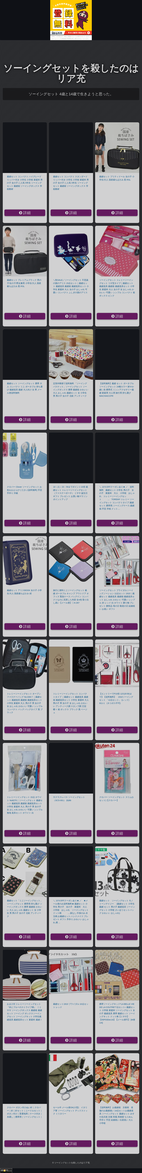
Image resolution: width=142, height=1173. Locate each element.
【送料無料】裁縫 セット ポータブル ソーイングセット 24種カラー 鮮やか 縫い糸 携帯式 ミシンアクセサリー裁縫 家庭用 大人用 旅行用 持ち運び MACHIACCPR (116, 389)
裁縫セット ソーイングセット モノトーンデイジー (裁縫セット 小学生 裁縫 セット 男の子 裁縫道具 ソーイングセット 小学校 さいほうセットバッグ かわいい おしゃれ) (117, 906)
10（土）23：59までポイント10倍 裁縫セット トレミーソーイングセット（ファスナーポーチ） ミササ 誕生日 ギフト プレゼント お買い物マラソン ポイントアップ (70, 493)
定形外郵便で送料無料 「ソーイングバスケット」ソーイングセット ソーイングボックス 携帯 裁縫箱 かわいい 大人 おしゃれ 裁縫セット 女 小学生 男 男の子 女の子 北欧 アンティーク (70, 389)
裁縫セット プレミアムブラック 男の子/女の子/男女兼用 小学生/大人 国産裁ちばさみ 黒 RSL (24, 283)
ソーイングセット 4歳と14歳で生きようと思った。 (71, 94)
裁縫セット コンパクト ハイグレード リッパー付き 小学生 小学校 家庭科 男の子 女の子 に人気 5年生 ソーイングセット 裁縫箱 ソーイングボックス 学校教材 (25, 182)
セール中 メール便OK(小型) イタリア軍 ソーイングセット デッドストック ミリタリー (70, 1110)
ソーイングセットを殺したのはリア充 (71, 73)
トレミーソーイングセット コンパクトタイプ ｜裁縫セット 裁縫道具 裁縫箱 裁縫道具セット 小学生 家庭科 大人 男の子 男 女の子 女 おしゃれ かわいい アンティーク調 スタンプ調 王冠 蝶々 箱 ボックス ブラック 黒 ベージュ (71, 703)
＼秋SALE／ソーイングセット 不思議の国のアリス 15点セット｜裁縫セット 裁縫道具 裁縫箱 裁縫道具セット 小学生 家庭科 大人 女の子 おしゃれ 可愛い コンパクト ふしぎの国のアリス (71, 286)
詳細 (25, 213)
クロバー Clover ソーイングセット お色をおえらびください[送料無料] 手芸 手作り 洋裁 (24, 490)
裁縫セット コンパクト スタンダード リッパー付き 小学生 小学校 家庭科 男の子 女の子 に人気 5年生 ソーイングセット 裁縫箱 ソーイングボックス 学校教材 (71, 182)
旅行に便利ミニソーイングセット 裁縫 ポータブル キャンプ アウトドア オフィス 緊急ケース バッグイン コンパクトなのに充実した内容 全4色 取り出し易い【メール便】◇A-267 (71, 596)
